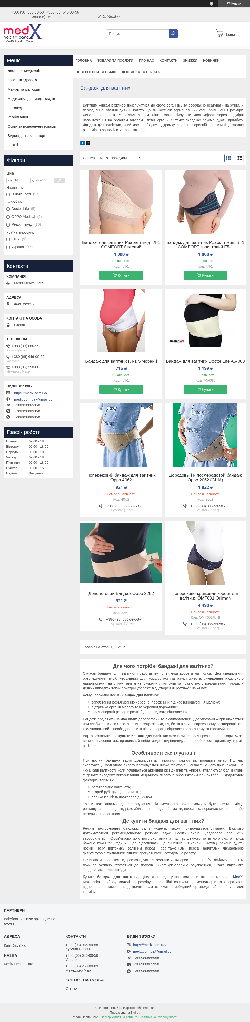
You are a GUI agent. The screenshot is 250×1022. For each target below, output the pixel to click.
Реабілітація (18, 117)
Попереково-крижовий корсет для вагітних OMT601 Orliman (205, 596)
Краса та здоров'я (22, 80)
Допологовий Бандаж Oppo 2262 (121, 593)
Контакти (169, 60)
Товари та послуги (115, 60)
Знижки (190, 60)
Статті (13, 145)
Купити (123, 275)
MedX (238, 877)
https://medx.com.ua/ (30, 393)
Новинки (211, 60)
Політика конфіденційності (158, 1017)
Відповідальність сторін (27, 136)
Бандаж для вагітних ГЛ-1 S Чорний (121, 361)
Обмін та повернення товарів (32, 126)
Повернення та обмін (96, 72)
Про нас (146, 60)
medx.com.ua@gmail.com (34, 399)
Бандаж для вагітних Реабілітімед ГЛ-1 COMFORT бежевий (121, 244)
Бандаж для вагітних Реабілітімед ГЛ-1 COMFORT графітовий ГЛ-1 (205, 244)
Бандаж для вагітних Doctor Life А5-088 (205, 361)
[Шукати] (173, 33)
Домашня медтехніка (25, 71)
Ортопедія (16, 108)
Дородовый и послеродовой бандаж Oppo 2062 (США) (205, 477)
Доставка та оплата (141, 72)
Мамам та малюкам (24, 89)
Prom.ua (149, 1008)
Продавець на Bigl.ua (125, 1012)
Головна (84, 60)
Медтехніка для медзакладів (31, 99)
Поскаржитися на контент (119, 1017)
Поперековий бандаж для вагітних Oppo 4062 (121, 477)
